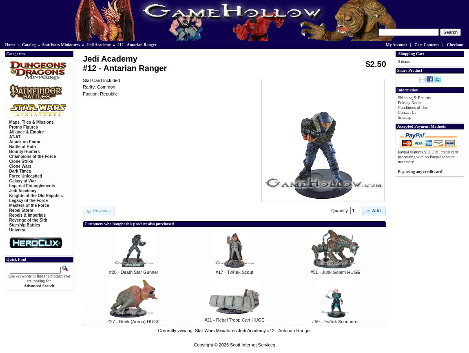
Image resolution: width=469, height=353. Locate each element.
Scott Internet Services (252, 344)
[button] (373, 211)
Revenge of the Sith (28, 220)
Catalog (28, 44)
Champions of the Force (32, 156)
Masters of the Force (29, 205)
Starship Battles (24, 225)
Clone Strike (21, 161)
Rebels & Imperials (27, 215)
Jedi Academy (98, 44)
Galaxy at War (22, 181)
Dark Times (20, 171)
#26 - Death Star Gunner (133, 272)
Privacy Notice (410, 102)
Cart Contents (426, 44)
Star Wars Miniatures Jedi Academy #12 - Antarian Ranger (253, 330)
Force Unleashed (25, 176)
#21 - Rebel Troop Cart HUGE (235, 319)
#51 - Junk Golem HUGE (335, 272)
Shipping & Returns (414, 97)
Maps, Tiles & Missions (31, 122)
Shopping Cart (411, 53)
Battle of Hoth (22, 146)
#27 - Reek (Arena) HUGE (134, 321)
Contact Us (407, 112)
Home (10, 44)
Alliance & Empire (26, 132)
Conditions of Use (413, 107)
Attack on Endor (25, 142)
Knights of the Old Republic (36, 195)
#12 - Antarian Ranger (137, 44)
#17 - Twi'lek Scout (234, 272)
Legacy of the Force (28, 200)
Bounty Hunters (24, 151)
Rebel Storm (21, 210)
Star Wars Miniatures (61, 44)
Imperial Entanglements (32, 186)
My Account (396, 44)
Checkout (455, 44)
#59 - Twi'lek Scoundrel (335, 321)
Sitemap (404, 117)
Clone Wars (20, 166)
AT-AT (15, 137)
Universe (18, 230)
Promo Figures (23, 127)
